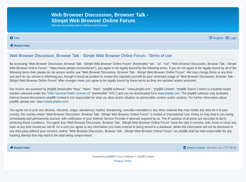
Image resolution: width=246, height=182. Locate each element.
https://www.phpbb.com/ (52, 101)
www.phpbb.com (169, 93)
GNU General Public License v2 (69, 93)
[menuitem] (15, 38)
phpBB (110, 156)
